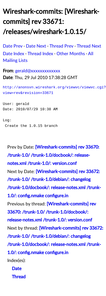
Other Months (71, 53)
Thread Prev (61, 46)
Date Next (36, 46)
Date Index (13, 53)
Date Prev (12, 46)
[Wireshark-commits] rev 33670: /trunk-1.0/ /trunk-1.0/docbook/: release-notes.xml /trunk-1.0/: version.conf (53, 155)
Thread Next (89, 46)
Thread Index (40, 53)
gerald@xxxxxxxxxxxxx (37, 71)
